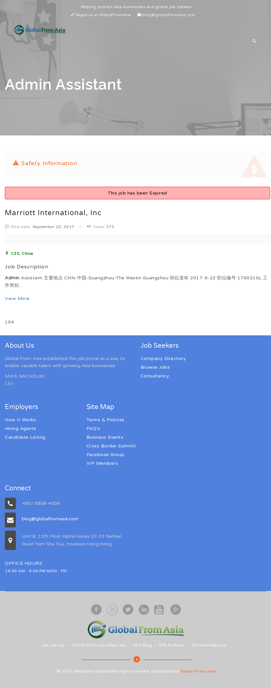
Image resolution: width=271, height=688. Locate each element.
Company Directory (163, 358)
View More (17, 298)
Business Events (105, 437)
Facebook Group (105, 454)
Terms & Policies (105, 420)
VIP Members (102, 463)
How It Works (20, 420)
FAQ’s (93, 428)
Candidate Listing (25, 437)
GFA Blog (142, 645)
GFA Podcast (172, 645)
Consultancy (155, 376)
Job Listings (53, 645)
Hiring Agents (20, 428)
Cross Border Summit (111, 446)
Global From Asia (198, 671)
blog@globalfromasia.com (169, 15)
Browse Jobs (155, 367)
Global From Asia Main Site (99, 645)
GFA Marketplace (208, 645)
